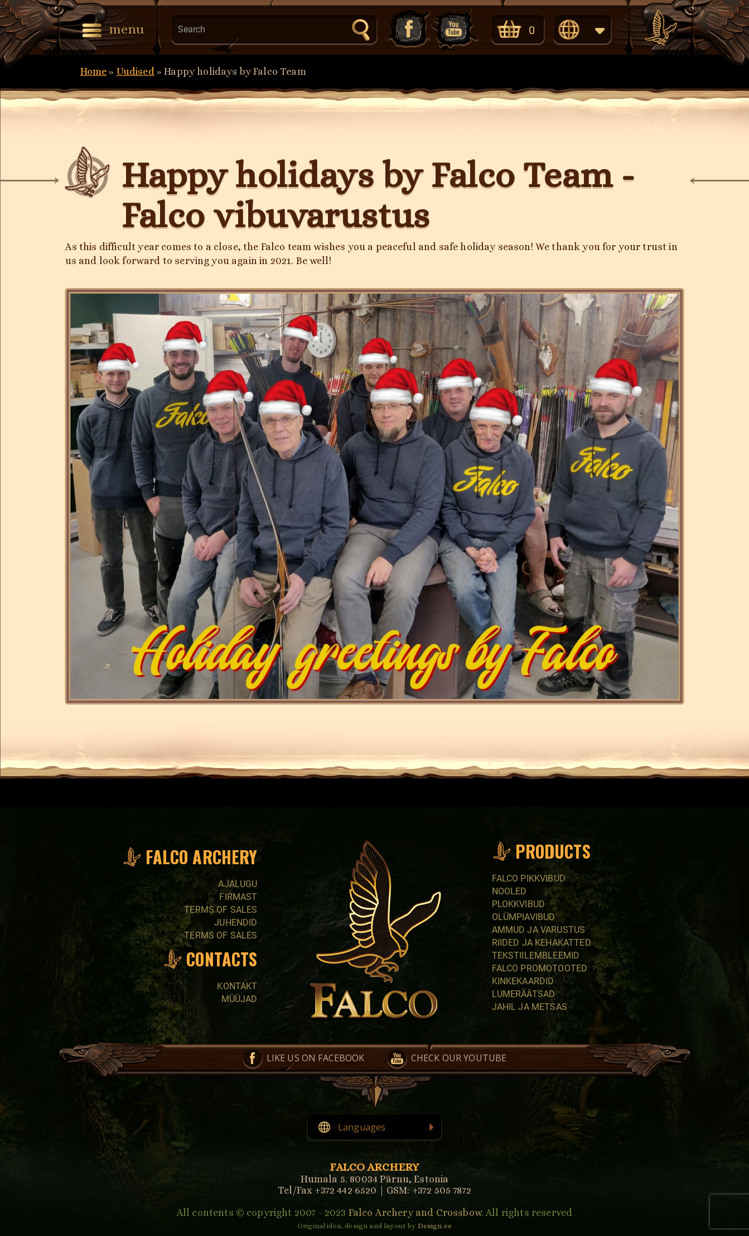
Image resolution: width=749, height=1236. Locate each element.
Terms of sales (220, 909)
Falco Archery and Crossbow (415, 1212)
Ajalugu (237, 884)
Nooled (509, 891)
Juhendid (235, 922)
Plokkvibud (518, 904)
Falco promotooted (540, 968)
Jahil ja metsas (529, 1007)
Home (93, 71)
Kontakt (237, 986)
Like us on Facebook (408, 29)
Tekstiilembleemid (536, 955)
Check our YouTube (455, 29)
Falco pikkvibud (529, 878)
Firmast (238, 897)
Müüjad (239, 999)
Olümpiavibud (523, 917)
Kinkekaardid (523, 981)
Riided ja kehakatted (541, 942)
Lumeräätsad (523, 994)
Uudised (135, 71)
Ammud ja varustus (539, 929)
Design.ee (435, 1225)
